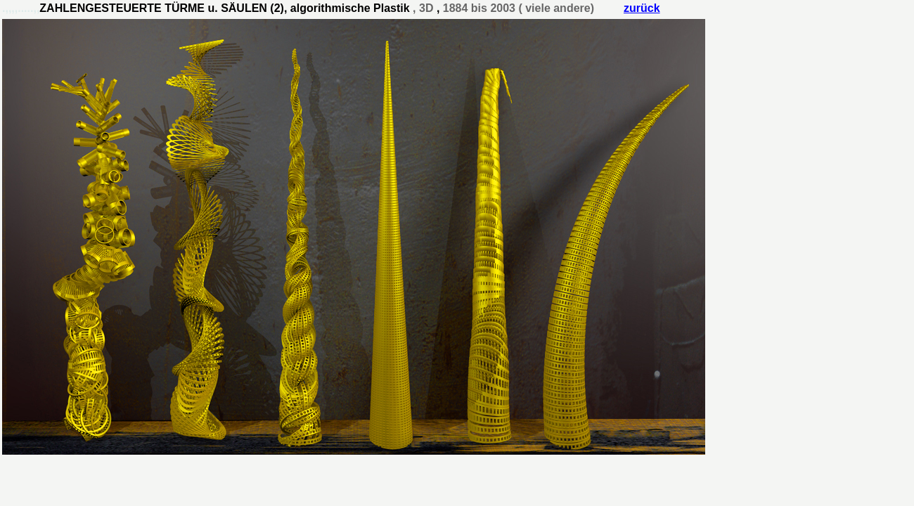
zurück (642, 8)
